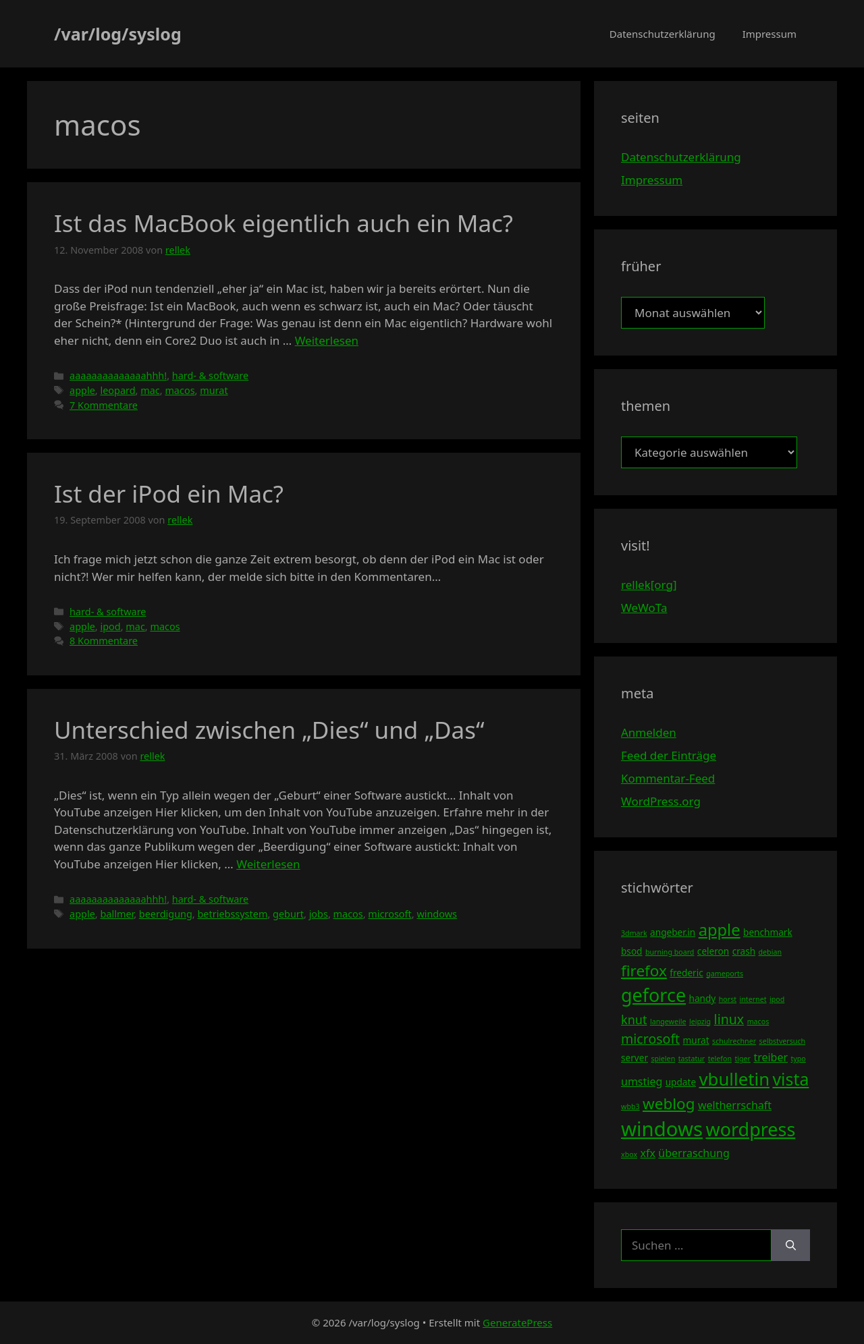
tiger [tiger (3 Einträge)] (742, 1058)
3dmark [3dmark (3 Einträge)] (634, 933)
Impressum (769, 33)
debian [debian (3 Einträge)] (770, 952)
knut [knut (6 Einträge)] (634, 1019)
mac (150, 390)
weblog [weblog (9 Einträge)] (669, 1103)
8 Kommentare (104, 640)
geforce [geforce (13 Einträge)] (653, 994)
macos (179, 390)
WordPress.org (661, 801)
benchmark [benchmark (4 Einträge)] (767, 932)
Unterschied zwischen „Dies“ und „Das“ (269, 730)
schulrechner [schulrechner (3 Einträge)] (734, 1041)
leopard (117, 390)
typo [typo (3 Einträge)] (798, 1058)
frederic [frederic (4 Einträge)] (686, 972)
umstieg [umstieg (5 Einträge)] (641, 1081)
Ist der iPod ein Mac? (169, 493)
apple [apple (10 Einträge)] (719, 930)
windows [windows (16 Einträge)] (662, 1128)
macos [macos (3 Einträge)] (758, 1021)
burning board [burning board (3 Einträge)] (670, 952)
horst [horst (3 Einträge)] (727, 999)
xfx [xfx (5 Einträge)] (647, 1153)
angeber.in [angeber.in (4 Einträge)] (672, 932)
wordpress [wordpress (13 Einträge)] (750, 1129)
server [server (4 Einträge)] (634, 1057)
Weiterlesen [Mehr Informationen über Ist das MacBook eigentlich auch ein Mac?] (326, 340)
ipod (110, 626)
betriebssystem (232, 913)
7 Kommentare (104, 405)
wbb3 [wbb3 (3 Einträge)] (630, 1106)
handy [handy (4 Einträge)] (702, 998)
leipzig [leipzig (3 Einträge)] (700, 1021)
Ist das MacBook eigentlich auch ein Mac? (283, 223)
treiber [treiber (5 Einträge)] (770, 1057)
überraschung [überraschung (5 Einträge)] (693, 1153)
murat (213, 390)
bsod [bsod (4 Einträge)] (632, 951)
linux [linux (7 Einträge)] (729, 1019)
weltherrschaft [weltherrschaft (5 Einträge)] (735, 1105)
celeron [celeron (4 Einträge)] (713, 951)
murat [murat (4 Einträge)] (696, 1040)
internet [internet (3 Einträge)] (753, 999)
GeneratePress (517, 1322)
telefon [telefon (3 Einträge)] (720, 1058)
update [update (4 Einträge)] (681, 1081)
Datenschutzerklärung (663, 33)
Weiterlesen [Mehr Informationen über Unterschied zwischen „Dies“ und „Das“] (268, 864)
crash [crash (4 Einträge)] (743, 951)
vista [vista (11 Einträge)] (790, 1078)
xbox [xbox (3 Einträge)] (629, 1154)
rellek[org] (648, 584)
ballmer (117, 913)
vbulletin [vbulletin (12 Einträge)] (734, 1079)
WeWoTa (644, 607)
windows (436, 913)
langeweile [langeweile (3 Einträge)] (668, 1021)
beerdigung (165, 913)
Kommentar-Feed (668, 778)
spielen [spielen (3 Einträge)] (663, 1058)
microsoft (389, 913)
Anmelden (648, 732)
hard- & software (210, 375)
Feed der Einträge (668, 755)
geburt (288, 913)
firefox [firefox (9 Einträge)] (644, 970)
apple (82, 390)
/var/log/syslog (118, 33)
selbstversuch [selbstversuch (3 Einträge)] (782, 1041)
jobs (318, 913)
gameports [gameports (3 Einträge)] (724, 973)
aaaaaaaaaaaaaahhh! (118, 375)
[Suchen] (791, 1245)
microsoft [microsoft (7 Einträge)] (650, 1039)
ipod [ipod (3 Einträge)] (777, 999)
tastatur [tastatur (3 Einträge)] (691, 1058)
